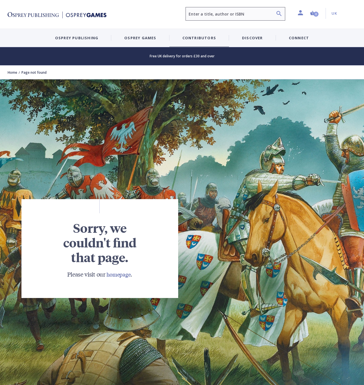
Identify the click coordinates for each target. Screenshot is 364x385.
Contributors (199, 37)
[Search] (279, 14)
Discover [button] (252, 37)
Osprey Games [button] (140, 37)
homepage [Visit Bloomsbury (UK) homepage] (118, 274)
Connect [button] (299, 37)
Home (12, 72)
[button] (314, 13)
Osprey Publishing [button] (76, 37)
